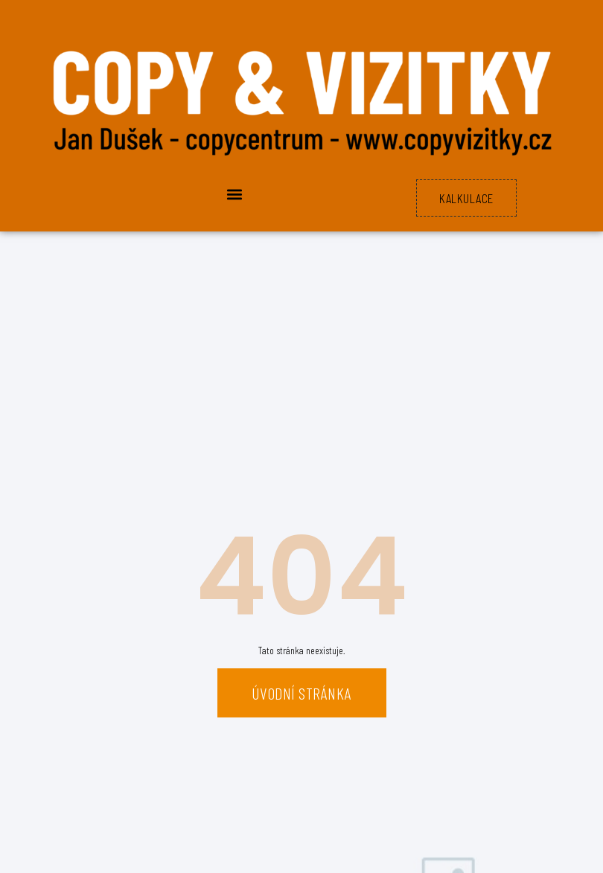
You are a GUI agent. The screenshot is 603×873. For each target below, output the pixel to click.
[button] (234, 194)
